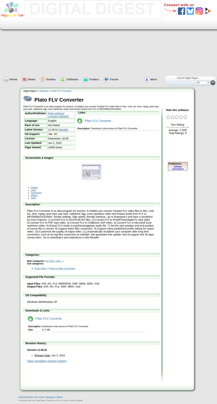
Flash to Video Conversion (62, 268)
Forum (111, 79)
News (28, 79)
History (34, 195)
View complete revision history (47, 361)
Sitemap (59, 397)
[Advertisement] (110, 47)
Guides (48, 79)
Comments (36, 192)
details (64, 116)
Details (34, 187)
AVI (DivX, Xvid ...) (54, 261)
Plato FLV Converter (61, 91)
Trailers (91, 79)
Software (69, 79)
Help (36, 397)
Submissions (50, 397)
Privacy (41, 397)
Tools (33, 198)
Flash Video (40, 268)
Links (33, 190)
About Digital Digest (25, 397)
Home (10, 79)
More (150, 79)
